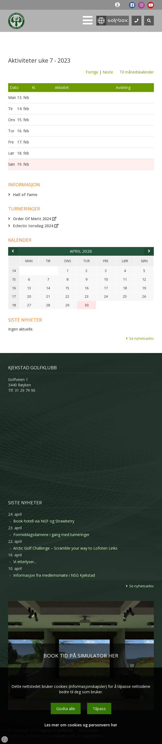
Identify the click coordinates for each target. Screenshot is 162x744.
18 (14, 305)
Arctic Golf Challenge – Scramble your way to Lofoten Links (65, 548)
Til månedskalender (137, 72)
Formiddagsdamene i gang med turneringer (51, 534)
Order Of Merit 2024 (34, 218)
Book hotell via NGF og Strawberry (43, 521)
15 (14, 279)
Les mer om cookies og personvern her (81, 724)
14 (14, 270)
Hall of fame (25, 194)
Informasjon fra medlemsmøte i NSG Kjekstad (54, 575)
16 (14, 288)
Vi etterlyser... (24, 561)
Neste (108, 72)
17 (14, 296)
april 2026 (81, 251)
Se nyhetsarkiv (141, 338)
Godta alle (65, 708)
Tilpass (99, 708)
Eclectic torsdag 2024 (36, 225)
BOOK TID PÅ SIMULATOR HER (80, 655)
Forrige (92, 72)
